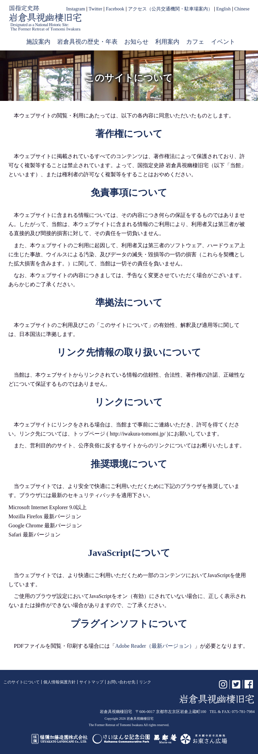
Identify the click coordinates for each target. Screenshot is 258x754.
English (223, 9)
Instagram (75, 9)
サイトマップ (91, 682)
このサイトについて (21, 682)
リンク (145, 682)
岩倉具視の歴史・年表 (87, 42)
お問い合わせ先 (121, 682)
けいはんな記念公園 (121, 739)
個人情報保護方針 (59, 682)
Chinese (242, 9)
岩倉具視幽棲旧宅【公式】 (45, 18)
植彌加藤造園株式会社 (60, 739)
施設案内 (38, 42)
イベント (223, 42)
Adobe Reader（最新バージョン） (155, 646)
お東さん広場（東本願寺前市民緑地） (203, 739)
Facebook (115, 9)
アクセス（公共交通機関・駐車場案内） (170, 9)
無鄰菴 (165, 739)
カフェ (195, 42)
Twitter (95, 9)
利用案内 (167, 42)
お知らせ (136, 42)
